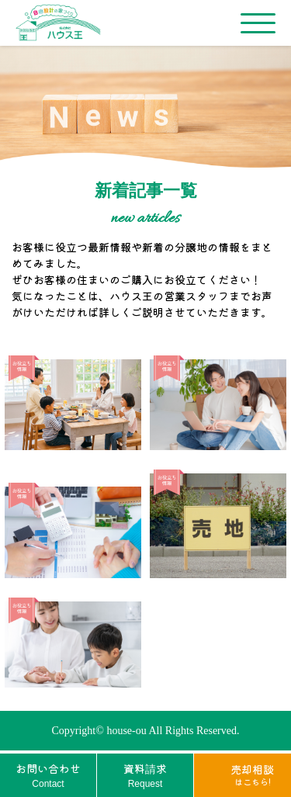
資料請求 (145, 776)
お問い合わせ (48, 776)
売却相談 (252, 774)
